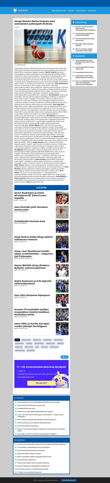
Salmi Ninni (44, 347)
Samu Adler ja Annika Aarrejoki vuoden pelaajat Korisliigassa (31, 325)
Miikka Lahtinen (19, 258)
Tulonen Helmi (54, 347)
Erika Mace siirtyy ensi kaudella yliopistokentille (33, 469)
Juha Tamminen (22, 65)
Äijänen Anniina (26, 340)
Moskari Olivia (29, 347)
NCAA (37, 347)
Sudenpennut (81, 11)
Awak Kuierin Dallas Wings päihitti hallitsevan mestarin (33, 238)
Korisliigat (92, 11)
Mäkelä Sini (60, 343)
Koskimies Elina (50, 343)
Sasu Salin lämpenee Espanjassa (32, 295)
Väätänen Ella (30, 350)
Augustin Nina (37, 340)
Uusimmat (19, 398)
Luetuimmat (20, 440)
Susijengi (71, 11)
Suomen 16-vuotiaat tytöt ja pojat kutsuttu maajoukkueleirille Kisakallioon (42, 444)
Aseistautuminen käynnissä (26, 460)
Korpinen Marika (39, 343)
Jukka (16, 200)
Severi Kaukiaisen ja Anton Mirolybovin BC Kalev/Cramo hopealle (30, 195)
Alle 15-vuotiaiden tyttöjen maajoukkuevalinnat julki (34, 457)
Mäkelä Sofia (18, 347)
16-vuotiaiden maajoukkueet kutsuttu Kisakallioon (34, 447)
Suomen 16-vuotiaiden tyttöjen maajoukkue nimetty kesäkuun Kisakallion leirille (31, 312)
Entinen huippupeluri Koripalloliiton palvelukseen (34, 466)
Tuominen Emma (19, 350)
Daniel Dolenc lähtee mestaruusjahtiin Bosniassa (33, 463)
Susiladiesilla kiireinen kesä (29, 221)
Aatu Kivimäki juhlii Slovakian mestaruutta (31, 208)
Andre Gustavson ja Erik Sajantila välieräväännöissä (32, 282)
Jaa (64, 357)
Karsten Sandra (19, 343)
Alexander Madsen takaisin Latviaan (29, 454)
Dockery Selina (47, 340)
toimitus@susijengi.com (68, 480)
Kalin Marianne (58, 340)
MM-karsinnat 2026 (59, 11)
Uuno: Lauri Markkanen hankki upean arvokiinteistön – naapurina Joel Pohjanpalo (33, 254)
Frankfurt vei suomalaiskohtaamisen (29, 472)
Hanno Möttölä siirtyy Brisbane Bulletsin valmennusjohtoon (31, 266)
